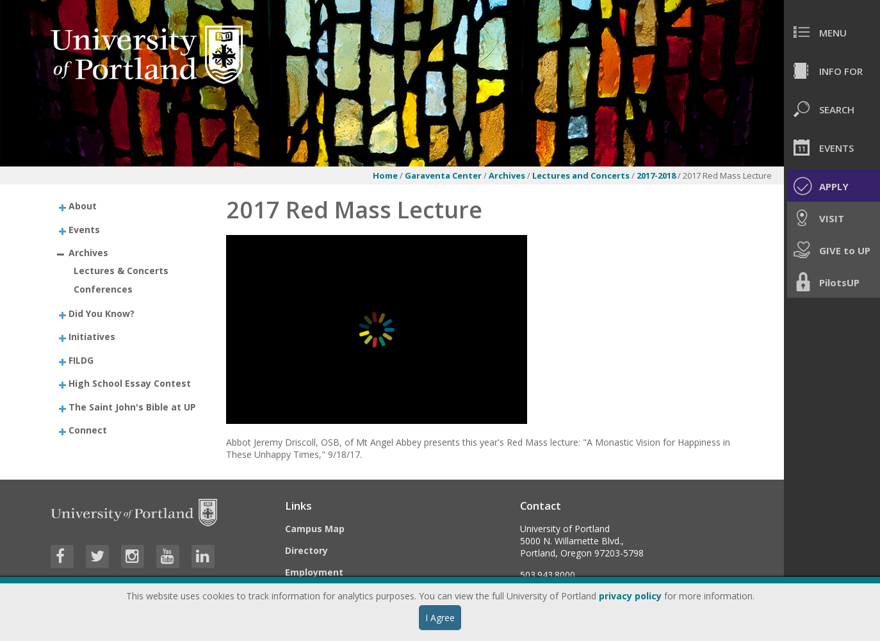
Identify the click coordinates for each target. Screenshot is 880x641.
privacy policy (630, 596)
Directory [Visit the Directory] (306, 550)
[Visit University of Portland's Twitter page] (97, 556)
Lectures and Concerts (581, 175)
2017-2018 (657, 175)
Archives (508, 175)
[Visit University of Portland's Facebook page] (62, 556)
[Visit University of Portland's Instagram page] (132, 556)
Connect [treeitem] (88, 430)
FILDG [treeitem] (81, 359)
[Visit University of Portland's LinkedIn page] (203, 556)
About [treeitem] (83, 206)
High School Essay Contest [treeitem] (130, 383)
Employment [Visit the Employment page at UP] (314, 572)
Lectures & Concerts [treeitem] (121, 270)
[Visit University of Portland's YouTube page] (167, 556)
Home (385, 175)
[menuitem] (832, 32)
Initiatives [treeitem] (92, 336)
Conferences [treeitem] (103, 289)
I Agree (440, 618)
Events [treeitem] (84, 229)
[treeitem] (128, 206)
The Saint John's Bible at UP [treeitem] (132, 406)
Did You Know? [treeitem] (101, 313)
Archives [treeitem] (88, 253)
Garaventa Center (443, 175)
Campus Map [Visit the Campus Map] (315, 529)
